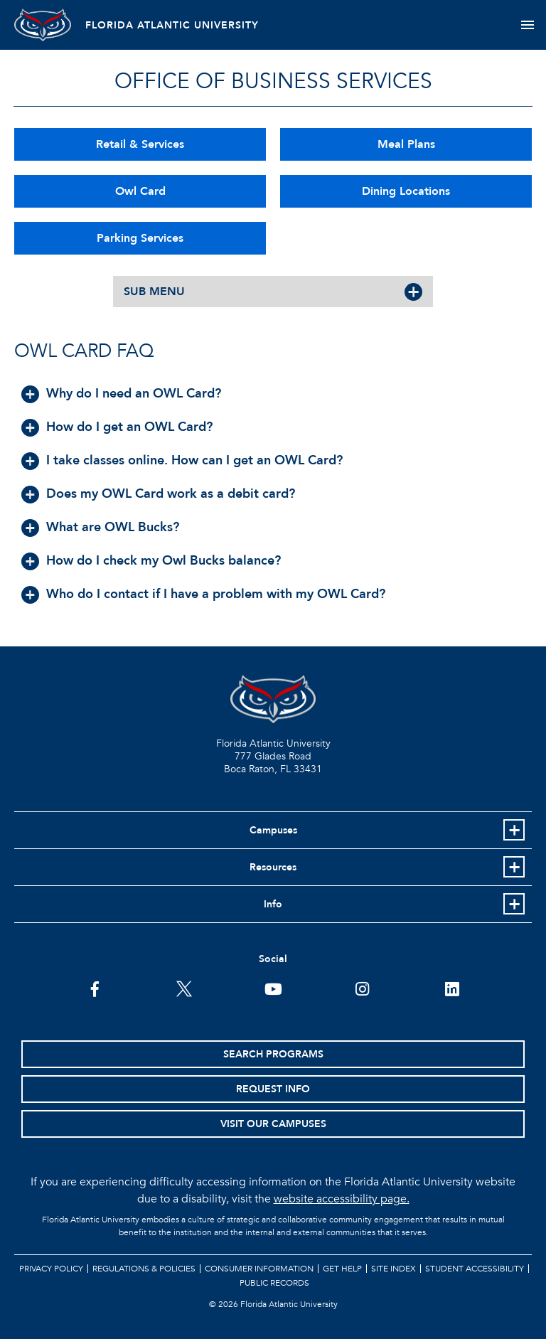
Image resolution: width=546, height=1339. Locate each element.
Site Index (393, 1268)
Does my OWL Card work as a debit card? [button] (170, 494)
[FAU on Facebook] (95, 988)
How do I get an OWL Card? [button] (129, 427)
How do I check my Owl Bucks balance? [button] (163, 561)
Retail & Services (140, 144)
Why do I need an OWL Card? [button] (133, 393)
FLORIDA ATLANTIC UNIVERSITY (172, 25)
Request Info (273, 1089)
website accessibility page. (342, 1199)
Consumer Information (259, 1268)
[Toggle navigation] (527, 25)
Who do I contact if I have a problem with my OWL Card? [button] (215, 594)
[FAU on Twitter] (184, 988)
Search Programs (273, 1054)
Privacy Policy (51, 1268)
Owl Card (140, 191)
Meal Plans (406, 144)
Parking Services (140, 238)
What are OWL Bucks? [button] (112, 527)
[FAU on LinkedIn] (452, 988)
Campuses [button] (273, 830)
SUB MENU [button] (154, 291)
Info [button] (273, 904)
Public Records (274, 1283)
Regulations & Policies (144, 1268)
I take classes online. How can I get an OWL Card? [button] (194, 460)
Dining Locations (406, 191)
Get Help (342, 1268)
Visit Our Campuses (273, 1124)
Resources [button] (273, 867)
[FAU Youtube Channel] (273, 988)
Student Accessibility (474, 1268)
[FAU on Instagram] (362, 988)
